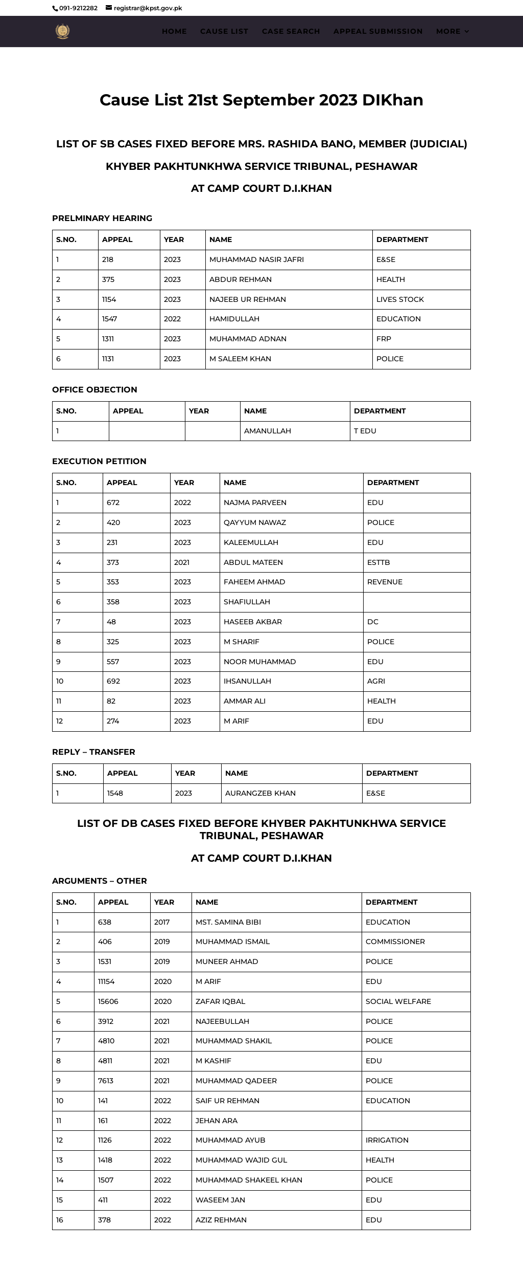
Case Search (291, 32)
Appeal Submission (378, 32)
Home (174, 32)
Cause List (224, 32)
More (448, 32)
